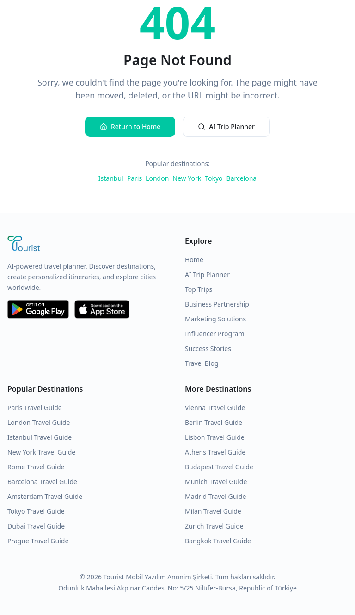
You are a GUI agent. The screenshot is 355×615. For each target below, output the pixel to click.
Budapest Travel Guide (219, 466)
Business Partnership (217, 304)
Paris (134, 178)
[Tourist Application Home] (88, 244)
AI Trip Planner (226, 126)
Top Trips (198, 289)
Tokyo (213, 178)
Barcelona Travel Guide (42, 481)
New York (186, 178)
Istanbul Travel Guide (39, 437)
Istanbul (110, 178)
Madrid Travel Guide (215, 496)
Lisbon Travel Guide (215, 437)
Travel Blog (202, 363)
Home (194, 259)
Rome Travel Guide (35, 466)
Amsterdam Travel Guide (44, 496)
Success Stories (208, 348)
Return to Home (130, 126)
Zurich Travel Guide (214, 526)
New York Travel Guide (41, 452)
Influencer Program (215, 333)
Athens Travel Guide (215, 452)
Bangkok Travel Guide (218, 540)
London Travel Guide (38, 422)
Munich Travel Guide (216, 481)
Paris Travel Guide (34, 407)
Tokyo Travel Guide (36, 511)
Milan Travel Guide (213, 511)
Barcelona (241, 178)
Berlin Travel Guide (213, 422)
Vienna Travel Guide (215, 407)
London (157, 178)
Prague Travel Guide (37, 540)
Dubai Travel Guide (36, 526)
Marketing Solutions (215, 318)
